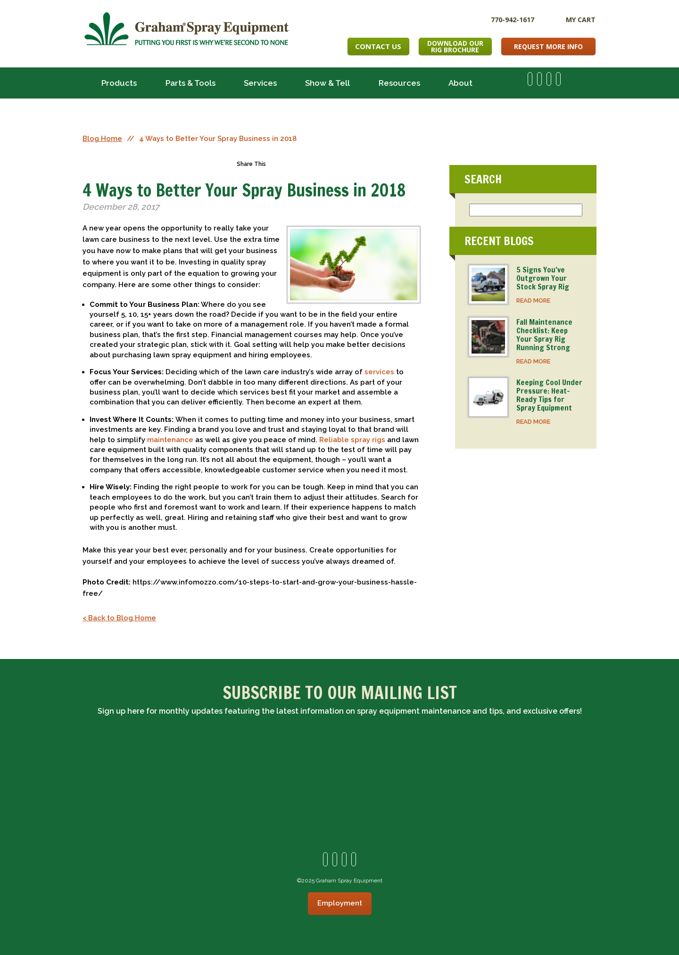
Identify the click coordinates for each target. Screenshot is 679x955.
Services (260, 83)
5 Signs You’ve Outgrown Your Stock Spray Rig (542, 278)
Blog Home (102, 138)
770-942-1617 (512, 19)
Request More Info (548, 46)
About (460, 83)
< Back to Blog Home (119, 618)
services (379, 372)
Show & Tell (327, 83)
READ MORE (533, 300)
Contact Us (378, 46)
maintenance (170, 440)
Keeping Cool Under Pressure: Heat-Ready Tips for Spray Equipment (549, 395)
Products (119, 83)
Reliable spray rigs (352, 440)
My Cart (581, 19)
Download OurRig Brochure (455, 46)
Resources (399, 83)
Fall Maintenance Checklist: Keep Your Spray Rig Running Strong (544, 335)
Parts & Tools (190, 83)
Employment (339, 903)
